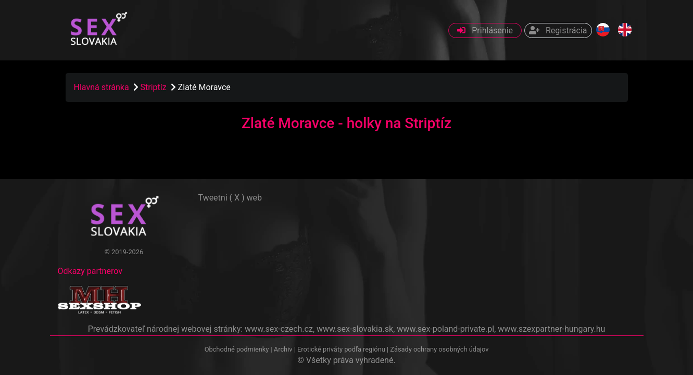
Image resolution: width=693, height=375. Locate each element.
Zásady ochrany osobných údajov (439, 349)
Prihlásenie (485, 30)
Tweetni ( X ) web (230, 198)
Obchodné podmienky (238, 349)
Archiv (283, 349)
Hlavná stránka (101, 87)
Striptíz (155, 87)
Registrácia (558, 30)
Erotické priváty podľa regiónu (341, 349)
